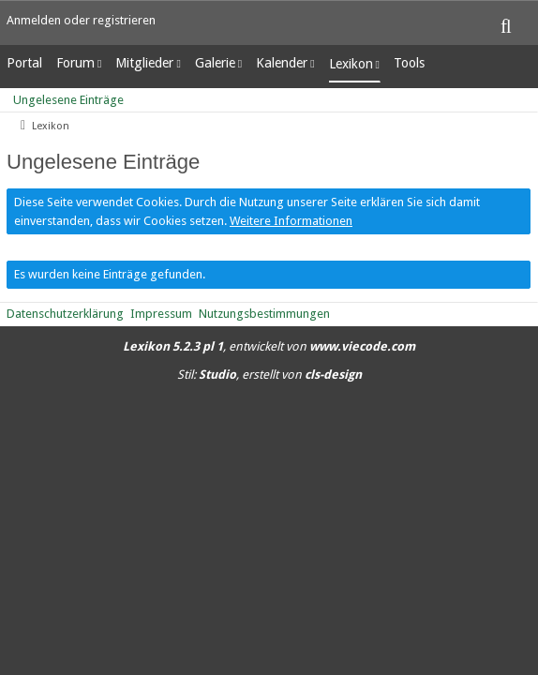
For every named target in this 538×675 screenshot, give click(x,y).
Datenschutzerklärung (65, 314)
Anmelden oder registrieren (81, 20)
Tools (409, 62)
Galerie (215, 62)
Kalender (281, 62)
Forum (75, 62)
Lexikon (351, 63)
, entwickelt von (269, 346)
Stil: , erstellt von (269, 375)
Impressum (161, 314)
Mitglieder (144, 62)
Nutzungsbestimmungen (264, 314)
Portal (24, 62)
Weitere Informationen (291, 221)
